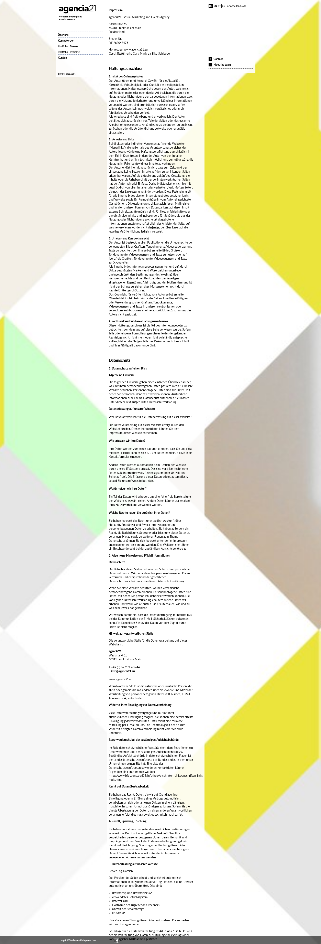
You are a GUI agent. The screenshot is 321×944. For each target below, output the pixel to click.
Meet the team (222, 64)
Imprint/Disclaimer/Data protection (78, 940)
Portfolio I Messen (68, 46)
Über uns (63, 34)
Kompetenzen (66, 40)
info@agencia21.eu (123, 671)
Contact (218, 59)
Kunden (62, 57)
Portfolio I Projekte (69, 52)
